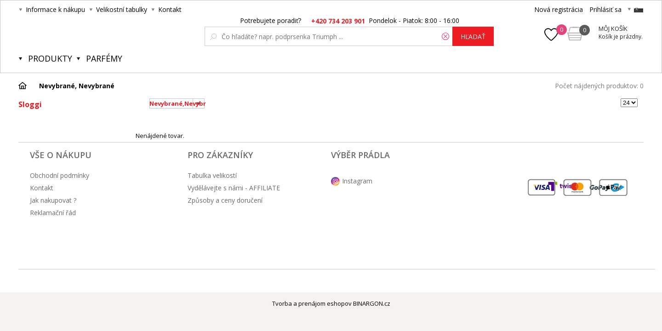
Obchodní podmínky (59, 175)
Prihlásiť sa (605, 9)
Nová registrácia (558, 9)
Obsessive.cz (86, 33)
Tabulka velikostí (212, 175)
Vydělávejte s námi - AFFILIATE (234, 187)
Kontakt (170, 9)
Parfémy (104, 58)
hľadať (473, 36)
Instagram (357, 181)
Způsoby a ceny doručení (225, 200)
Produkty (50, 58)
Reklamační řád (53, 212)
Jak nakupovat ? (53, 200)
